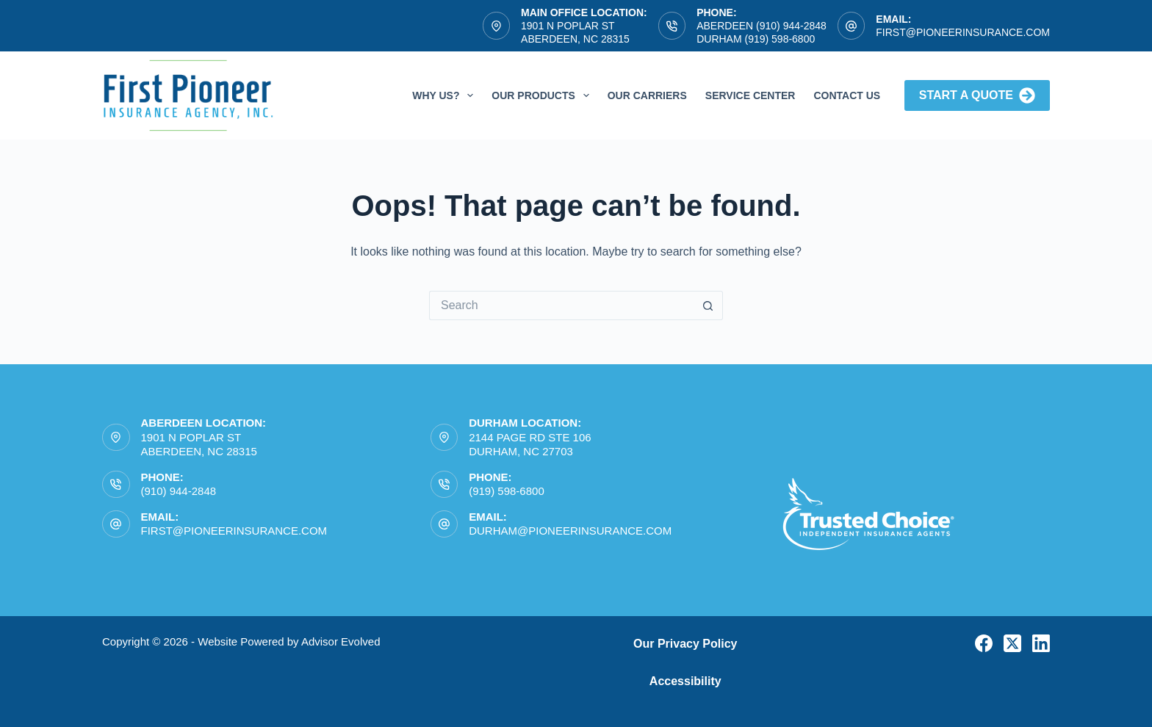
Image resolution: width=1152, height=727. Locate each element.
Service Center (750, 95)
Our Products (543, 95)
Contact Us (846, 95)
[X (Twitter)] (1012, 643)
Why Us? (445, 95)
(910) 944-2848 (179, 491)
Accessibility (685, 681)
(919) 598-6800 (506, 491)
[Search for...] (561, 305)
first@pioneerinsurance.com (963, 32)
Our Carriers (647, 95)
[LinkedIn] (1041, 643)
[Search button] (708, 305)
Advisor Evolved (341, 641)
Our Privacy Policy (685, 643)
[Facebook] (984, 643)
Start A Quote (977, 95)
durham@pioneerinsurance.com (570, 530)
